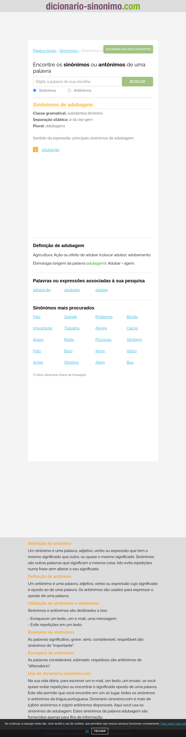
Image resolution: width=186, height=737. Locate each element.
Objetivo (71, 362)
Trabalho (71, 328)
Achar (38, 362)
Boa (130, 362)
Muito (69, 339)
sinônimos (76, 64)
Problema (103, 317)
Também (134, 339)
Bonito (132, 317)
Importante (42, 328)
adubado (72, 290)
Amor (100, 351)
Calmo (132, 328)
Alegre (101, 328)
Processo (103, 339)
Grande (70, 317)
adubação (50, 150)
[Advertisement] (93, 26)
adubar (101, 290)
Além (100, 362)
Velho (132, 351)
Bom (68, 351)
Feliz (37, 351)
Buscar (137, 81)
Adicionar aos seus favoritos (128, 49)
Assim (38, 339)
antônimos (111, 64)
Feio (36, 317)
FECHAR (100, 730)
